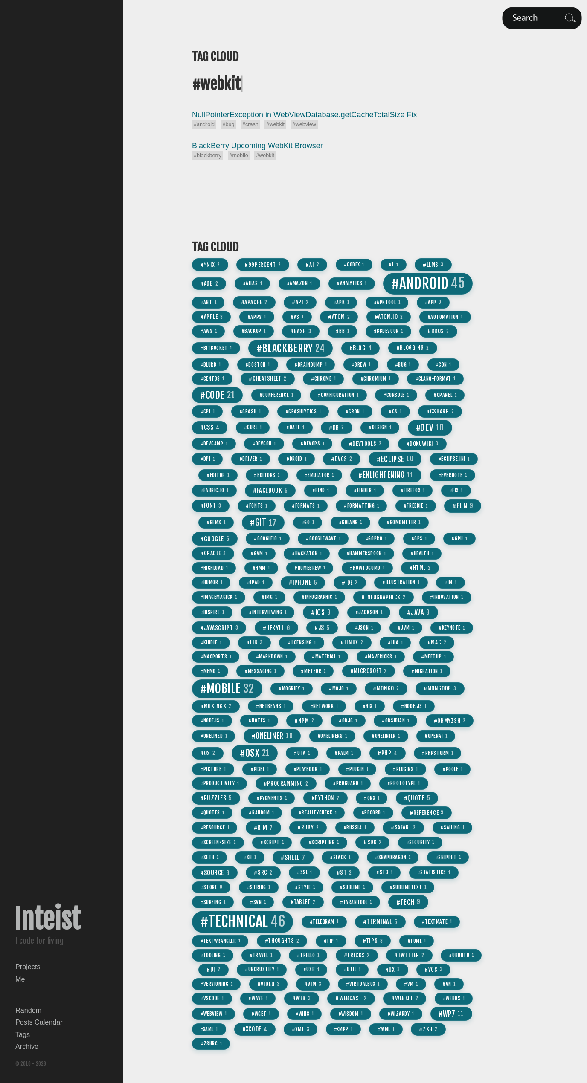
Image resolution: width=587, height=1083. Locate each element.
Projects (27, 966)
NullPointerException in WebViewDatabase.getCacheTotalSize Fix (304, 114)
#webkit (275, 124)
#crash (250, 124)
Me (20, 979)
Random (28, 1010)
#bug (229, 124)
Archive (26, 1046)
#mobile (239, 156)
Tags (22, 1034)
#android (204, 124)
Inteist (47, 919)
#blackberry (207, 156)
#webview (304, 124)
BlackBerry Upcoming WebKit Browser (257, 146)
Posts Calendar (39, 1022)
